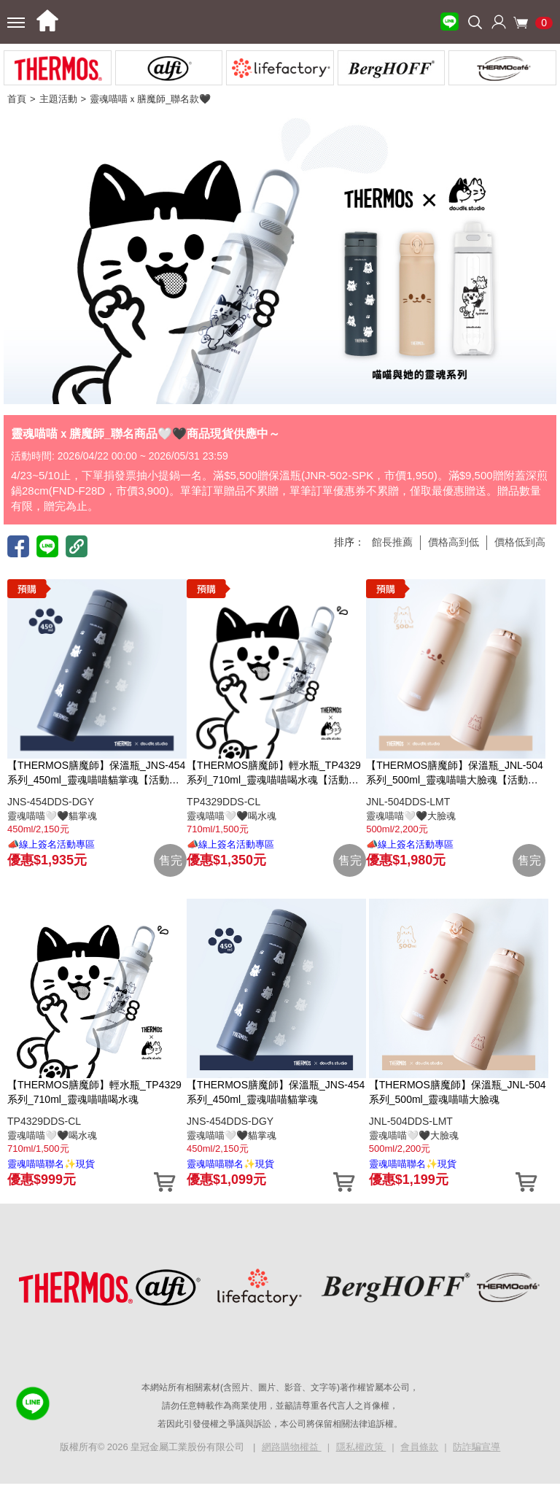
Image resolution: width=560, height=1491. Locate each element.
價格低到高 (519, 542)
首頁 (16, 98)
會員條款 (419, 1446)
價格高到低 (453, 542)
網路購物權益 (292, 1446)
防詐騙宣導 (476, 1446)
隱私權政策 (361, 1446)
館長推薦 (392, 542)
